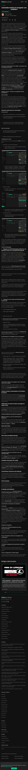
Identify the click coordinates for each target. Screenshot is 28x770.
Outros (3, 578)
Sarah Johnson (8, 14)
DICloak (20, 254)
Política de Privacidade (18, 756)
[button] (23, 1)
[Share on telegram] (6, 601)
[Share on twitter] (2, 601)
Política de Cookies (5, 758)
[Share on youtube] (8, 601)
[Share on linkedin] (4, 601)
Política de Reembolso (18, 758)
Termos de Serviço (4, 756)
